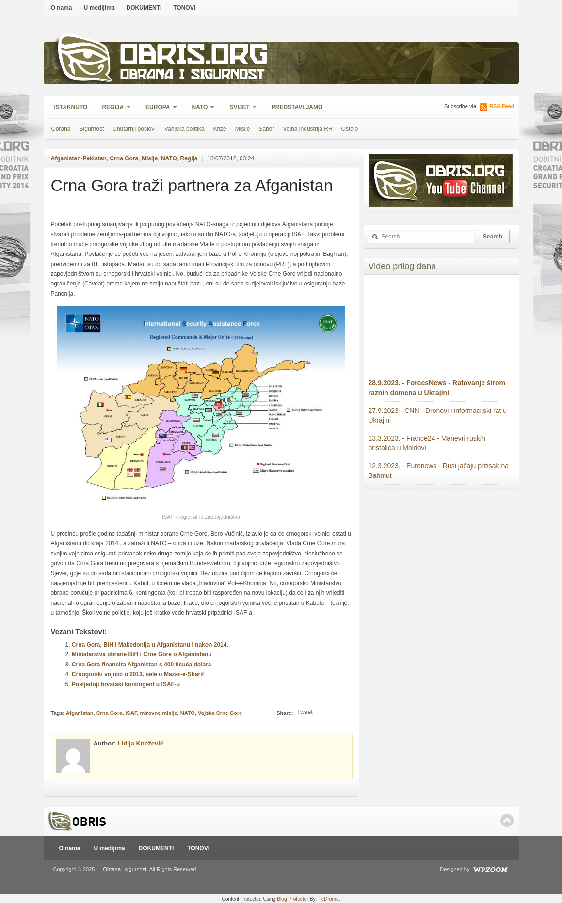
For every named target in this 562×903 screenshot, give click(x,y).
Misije (242, 129)
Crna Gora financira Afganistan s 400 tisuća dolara (141, 664)
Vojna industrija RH (308, 129)
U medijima (99, 7)
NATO (200, 108)
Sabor (266, 129)
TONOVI (184, 7)
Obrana (61, 129)
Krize (219, 129)
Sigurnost (92, 129)
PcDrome (328, 899)
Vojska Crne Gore (220, 713)
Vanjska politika (184, 129)
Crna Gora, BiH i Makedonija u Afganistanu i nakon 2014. (150, 644)
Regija (113, 108)
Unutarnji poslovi (134, 129)
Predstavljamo (297, 107)
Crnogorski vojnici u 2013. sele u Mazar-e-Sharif (138, 674)
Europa (158, 108)
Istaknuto (71, 107)
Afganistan (80, 713)
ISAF (131, 713)
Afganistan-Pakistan (79, 158)
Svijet (240, 108)
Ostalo (349, 129)
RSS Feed (501, 106)
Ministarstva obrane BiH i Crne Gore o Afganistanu (142, 654)
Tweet (304, 712)
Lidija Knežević (140, 743)
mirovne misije (158, 713)
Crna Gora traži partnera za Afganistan (192, 185)
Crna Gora (124, 158)
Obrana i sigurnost (192, 75)
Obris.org (194, 57)
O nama (61, 7)
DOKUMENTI (144, 7)
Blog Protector (292, 899)
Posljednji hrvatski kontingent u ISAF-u (126, 684)
